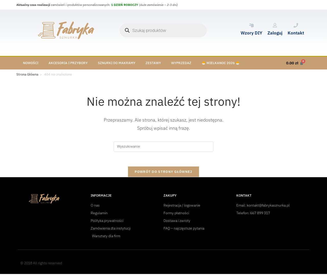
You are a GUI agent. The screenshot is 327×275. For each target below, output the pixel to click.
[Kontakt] (296, 25)
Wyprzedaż (181, 63)
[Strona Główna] (27, 74)
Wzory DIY (251, 33)
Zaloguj (275, 33)
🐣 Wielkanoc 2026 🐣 (221, 63)
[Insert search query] (163, 146)
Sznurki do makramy (116, 63)
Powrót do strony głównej (163, 172)
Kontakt (296, 33)
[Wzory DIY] (251, 25)
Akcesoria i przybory (68, 63)
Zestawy (153, 63)
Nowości (30, 63)
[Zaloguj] (275, 25)
